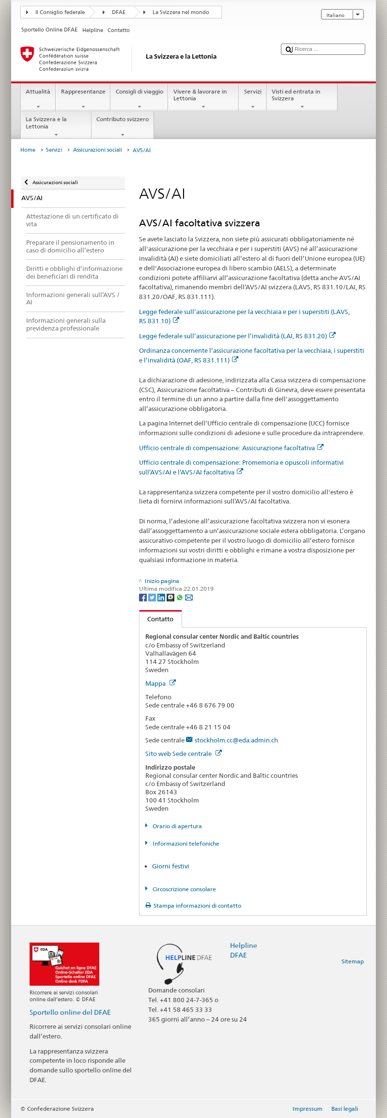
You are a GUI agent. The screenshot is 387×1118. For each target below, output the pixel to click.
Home (27, 150)
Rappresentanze (83, 99)
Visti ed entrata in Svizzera (302, 99)
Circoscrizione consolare (183, 889)
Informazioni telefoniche (185, 843)
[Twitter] (152, 596)
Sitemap (352, 961)
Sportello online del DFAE (70, 1012)
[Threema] (171, 596)
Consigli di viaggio (139, 99)
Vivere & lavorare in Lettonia (203, 99)
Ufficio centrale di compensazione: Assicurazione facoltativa (231, 448)
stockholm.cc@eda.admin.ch (236, 740)
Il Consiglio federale (60, 12)
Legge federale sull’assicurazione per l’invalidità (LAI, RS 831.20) (237, 336)
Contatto (156, 619)
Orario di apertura (176, 826)
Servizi (252, 99)
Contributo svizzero (123, 127)
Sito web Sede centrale (183, 753)
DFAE (118, 12)
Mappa (160, 683)
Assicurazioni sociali (97, 150)
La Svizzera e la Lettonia (56, 127)
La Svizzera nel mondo (181, 12)
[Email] (189, 596)
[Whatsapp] (180, 596)
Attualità (38, 99)
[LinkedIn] (162, 596)
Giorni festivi (170, 866)
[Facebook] (143, 596)
